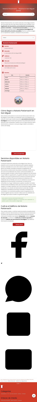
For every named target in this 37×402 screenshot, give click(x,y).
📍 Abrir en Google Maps (18, 153)
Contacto (20, 400)
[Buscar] (32, 14)
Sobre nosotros (14, 400)
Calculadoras (3, 393)
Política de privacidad (5, 400)
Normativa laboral (13, 393)
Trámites (24, 393)
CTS (8, 393)
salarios (19, 393)
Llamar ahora (19, 224)
